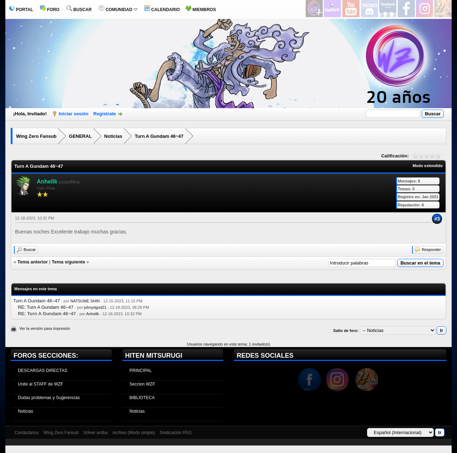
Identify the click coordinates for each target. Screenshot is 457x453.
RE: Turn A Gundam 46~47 (46, 307)
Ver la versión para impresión (44, 328)
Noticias (113, 136)
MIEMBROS (201, 9)
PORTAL (21, 9)
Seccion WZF (142, 384)
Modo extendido (428, 165)
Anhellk (92, 314)
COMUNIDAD (118, 9)
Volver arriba (95, 432)
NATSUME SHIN (85, 301)
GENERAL (80, 136)
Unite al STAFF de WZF (40, 384)
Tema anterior (32, 262)
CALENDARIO (162, 9)
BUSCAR (79, 9)
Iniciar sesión (74, 113)
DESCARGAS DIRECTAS (42, 370)
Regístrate (104, 113)
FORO (49, 9)
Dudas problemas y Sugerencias (49, 397)
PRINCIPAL (141, 370)
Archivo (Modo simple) (133, 432)
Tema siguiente (68, 262)
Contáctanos (27, 432)
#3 (437, 219)
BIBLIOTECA (142, 397)
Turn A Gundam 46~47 (159, 136)
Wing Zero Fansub (36, 136)
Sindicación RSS (175, 432)
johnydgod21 (95, 307)
